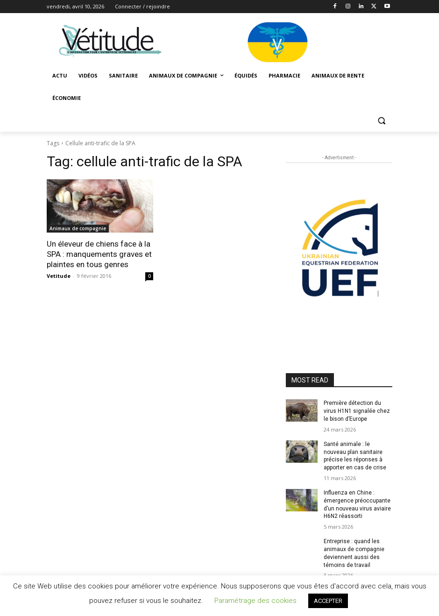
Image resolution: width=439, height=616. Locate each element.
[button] (381, 121)
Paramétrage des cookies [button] (255, 600)
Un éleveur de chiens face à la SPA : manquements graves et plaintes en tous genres (99, 254)
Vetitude (59, 275)
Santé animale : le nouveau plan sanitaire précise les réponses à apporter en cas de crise (355, 456)
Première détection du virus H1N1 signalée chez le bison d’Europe (357, 411)
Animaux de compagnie (78, 228)
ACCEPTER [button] (328, 600)
